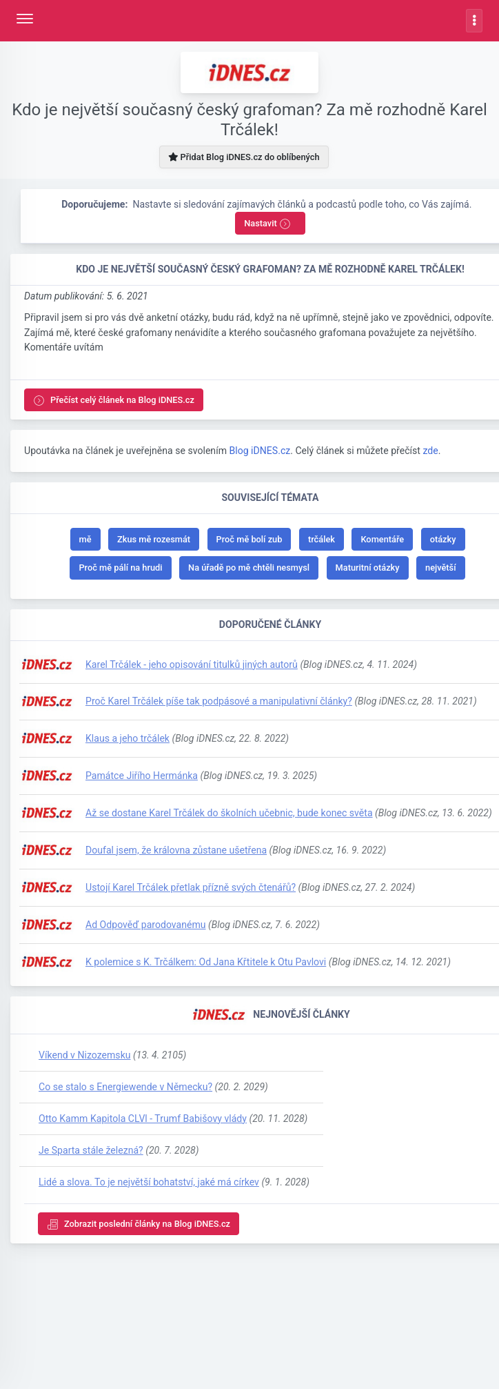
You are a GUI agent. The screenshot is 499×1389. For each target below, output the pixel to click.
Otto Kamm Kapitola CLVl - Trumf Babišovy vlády (143, 1118)
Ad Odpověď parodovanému (145, 924)
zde (430, 450)
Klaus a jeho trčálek (127, 738)
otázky (443, 539)
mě (85, 539)
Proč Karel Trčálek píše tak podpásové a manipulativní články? (218, 701)
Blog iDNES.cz (259, 450)
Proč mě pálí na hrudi (120, 567)
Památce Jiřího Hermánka (141, 775)
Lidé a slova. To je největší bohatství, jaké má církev (149, 1182)
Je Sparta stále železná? (91, 1150)
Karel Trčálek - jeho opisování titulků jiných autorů (191, 664)
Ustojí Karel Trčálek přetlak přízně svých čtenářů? (190, 887)
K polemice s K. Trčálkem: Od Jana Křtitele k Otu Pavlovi (205, 961)
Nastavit (267, 224)
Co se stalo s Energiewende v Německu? (125, 1086)
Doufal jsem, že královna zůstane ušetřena (176, 850)
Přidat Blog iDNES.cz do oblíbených (243, 157)
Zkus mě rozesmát (153, 539)
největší (440, 567)
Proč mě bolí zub (249, 539)
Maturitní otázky (368, 567)
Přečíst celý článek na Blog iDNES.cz (113, 400)
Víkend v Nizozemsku (85, 1055)
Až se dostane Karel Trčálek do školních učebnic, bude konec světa (229, 812)
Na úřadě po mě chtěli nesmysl (248, 567)
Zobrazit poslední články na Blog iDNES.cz (138, 1224)
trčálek (321, 539)
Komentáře (382, 539)
